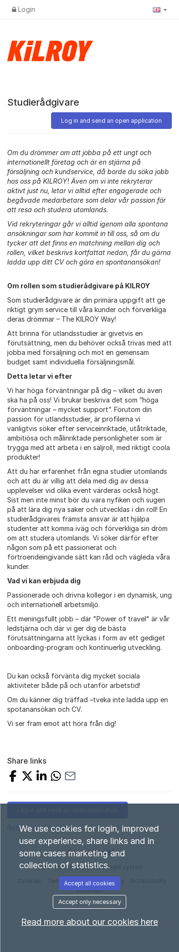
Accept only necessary (89, 901)
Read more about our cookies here (89, 922)
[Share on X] (27, 777)
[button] (160, 9)
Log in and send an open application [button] (111, 120)
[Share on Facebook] (13, 777)
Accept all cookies (89, 883)
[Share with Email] (70, 777)
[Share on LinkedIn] (41, 777)
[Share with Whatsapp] (56, 777)
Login (23, 9)
